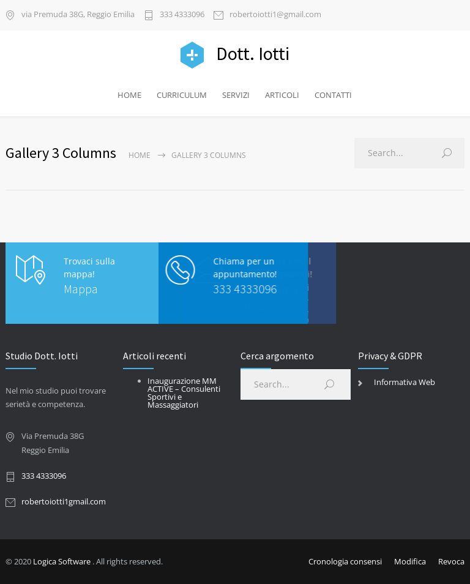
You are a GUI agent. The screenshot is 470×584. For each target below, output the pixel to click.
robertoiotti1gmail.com (63, 501)
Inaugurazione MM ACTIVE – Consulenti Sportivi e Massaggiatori (183, 392)
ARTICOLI (282, 94)
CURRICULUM (182, 94)
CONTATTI (333, 94)
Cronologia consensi (345, 561)
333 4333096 (182, 15)
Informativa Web (404, 381)
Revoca (451, 561)
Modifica (410, 561)
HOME (129, 94)
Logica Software (62, 561)
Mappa (81, 288)
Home (140, 155)
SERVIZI (236, 94)
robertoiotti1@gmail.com (275, 15)
